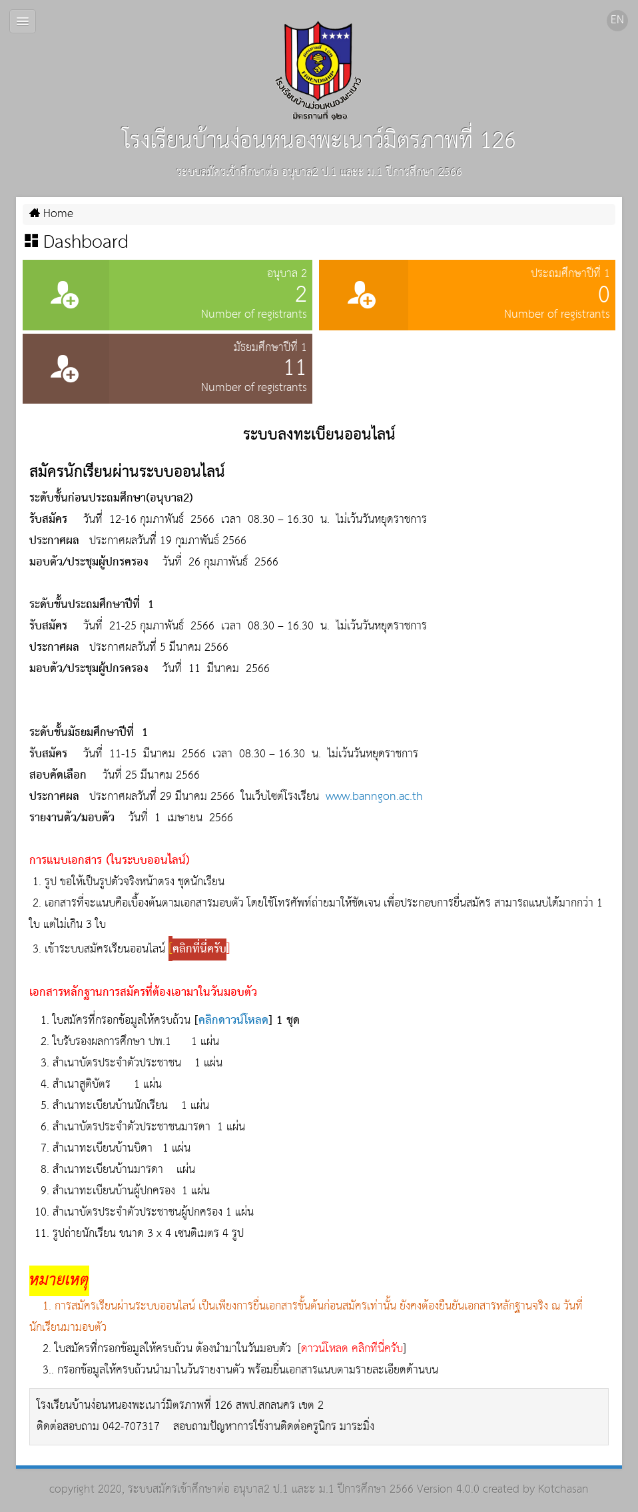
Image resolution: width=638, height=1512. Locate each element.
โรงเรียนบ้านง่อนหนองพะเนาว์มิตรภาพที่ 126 (319, 91)
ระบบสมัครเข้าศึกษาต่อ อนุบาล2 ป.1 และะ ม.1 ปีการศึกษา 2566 (271, 1489)
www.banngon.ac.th (374, 797)
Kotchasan (563, 1489)
